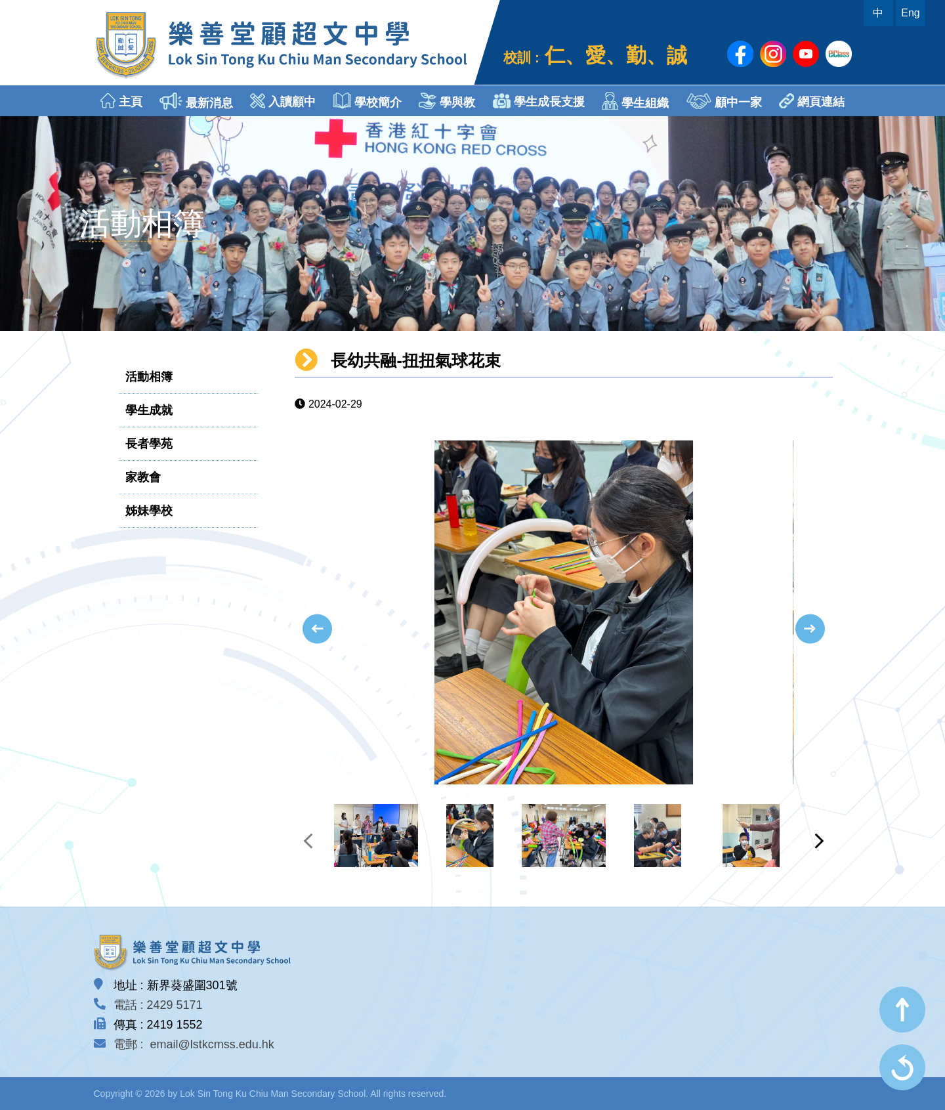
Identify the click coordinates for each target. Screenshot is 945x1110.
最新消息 (196, 101)
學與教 (447, 101)
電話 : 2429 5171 (158, 1005)
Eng (910, 12)
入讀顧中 (283, 100)
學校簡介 (367, 101)
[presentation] (317, 629)
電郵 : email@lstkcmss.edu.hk (194, 1044)
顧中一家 (724, 101)
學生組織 (635, 101)
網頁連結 (812, 100)
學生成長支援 (539, 100)
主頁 (121, 100)
